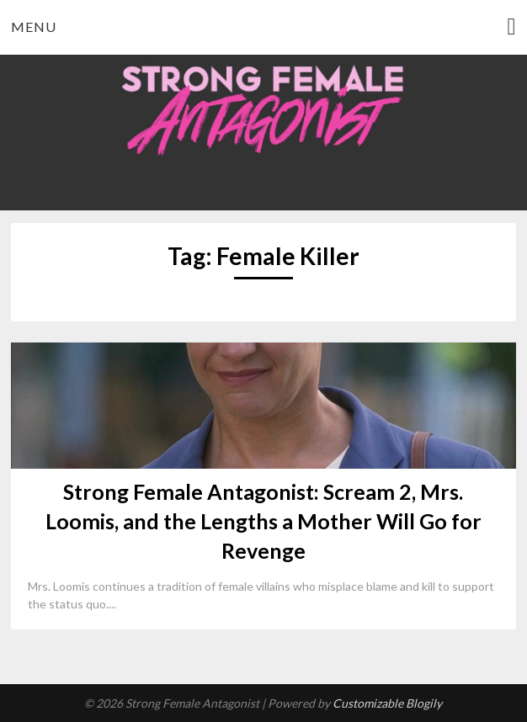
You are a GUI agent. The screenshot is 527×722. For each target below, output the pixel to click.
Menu (33, 27)
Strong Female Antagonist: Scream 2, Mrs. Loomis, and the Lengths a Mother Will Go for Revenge (263, 521)
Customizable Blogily (387, 703)
